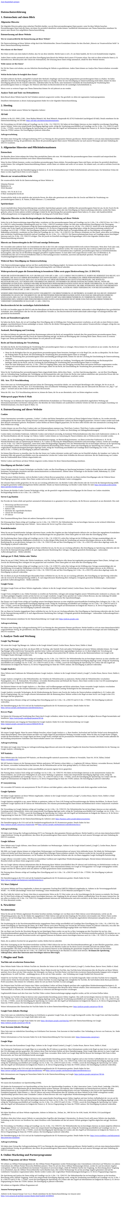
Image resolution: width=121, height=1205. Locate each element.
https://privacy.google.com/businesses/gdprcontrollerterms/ (21, 1070)
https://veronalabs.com (9, 759)
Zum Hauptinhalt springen (10, 2)
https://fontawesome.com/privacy (87, 1037)
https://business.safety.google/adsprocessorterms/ (73, 819)
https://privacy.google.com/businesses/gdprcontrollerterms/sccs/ (68, 1070)
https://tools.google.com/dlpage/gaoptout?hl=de (26, 718)
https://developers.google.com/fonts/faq (55, 1021)
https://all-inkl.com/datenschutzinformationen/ (42, 120)
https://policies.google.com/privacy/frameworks (18, 824)
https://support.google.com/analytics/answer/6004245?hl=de (22, 724)
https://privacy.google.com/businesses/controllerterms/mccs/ (22, 708)
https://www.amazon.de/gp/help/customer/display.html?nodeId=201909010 (27, 1196)
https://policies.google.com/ (69, 619)
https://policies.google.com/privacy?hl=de (88, 1006)
